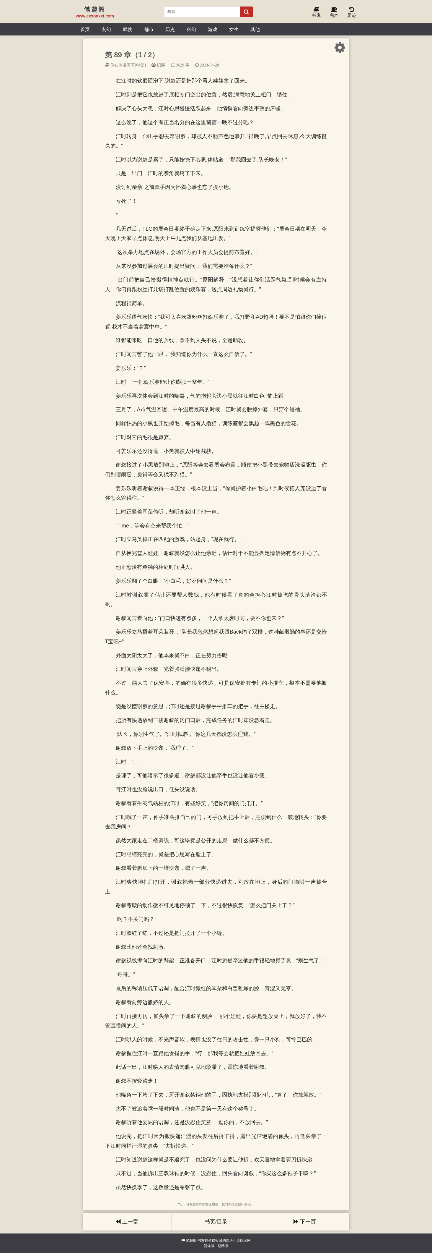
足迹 (351, 12)
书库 (316, 12)
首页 (85, 29)
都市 (149, 29)
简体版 (209, 1246)
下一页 (305, 1222)
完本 (334, 12)
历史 (170, 29)
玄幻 (106, 29)
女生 (234, 29)
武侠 (127, 29)
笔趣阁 (191, 1241)
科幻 (191, 29)
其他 (255, 29)
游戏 (212, 29)
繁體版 (223, 1246)
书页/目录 (216, 1222)
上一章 (127, 1222)
